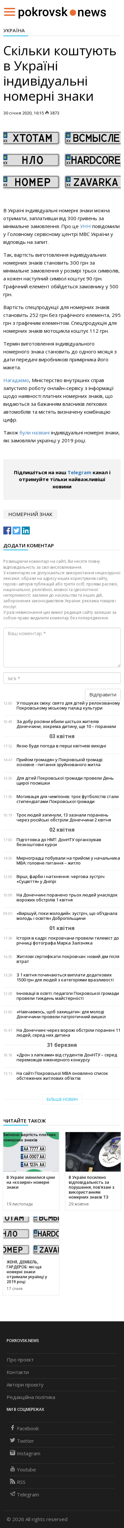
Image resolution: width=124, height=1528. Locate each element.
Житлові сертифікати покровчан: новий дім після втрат (68, 959)
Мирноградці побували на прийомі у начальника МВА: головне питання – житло (68, 861)
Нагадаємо (16, 380)
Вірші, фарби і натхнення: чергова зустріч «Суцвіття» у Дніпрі (60, 879)
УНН (85, 226)
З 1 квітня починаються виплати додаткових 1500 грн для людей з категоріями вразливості (65, 977)
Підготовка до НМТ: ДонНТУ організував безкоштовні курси (59, 842)
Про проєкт (20, 1359)
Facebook (24, 1428)
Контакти (18, 1372)
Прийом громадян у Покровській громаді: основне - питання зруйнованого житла (60, 762)
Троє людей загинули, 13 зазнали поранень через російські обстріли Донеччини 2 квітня (64, 817)
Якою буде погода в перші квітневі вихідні (61, 745)
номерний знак (30, 514)
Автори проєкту (25, 1384)
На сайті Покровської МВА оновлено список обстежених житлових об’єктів (62, 1076)
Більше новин (62, 1099)
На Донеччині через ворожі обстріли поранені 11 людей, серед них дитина (68, 1033)
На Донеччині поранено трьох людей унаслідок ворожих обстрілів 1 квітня (67, 897)
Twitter (22, 1440)
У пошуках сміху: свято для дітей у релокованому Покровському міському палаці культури (68, 706)
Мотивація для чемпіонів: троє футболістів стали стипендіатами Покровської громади (68, 799)
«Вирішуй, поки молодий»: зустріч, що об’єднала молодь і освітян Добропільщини (67, 916)
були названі (35, 432)
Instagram (25, 1453)
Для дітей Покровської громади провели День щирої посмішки (65, 781)
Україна (14, 30)
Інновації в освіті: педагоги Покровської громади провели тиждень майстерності (68, 996)
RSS (17, 1482)
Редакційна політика (31, 1397)
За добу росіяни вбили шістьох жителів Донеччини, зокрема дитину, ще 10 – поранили (66, 724)
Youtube (23, 1469)
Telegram (79, 472)
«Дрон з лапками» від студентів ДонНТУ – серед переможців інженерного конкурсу (67, 1057)
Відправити (102, 694)
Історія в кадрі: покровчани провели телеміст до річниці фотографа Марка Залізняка (68, 940)
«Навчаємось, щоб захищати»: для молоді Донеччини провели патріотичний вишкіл (61, 1014)
